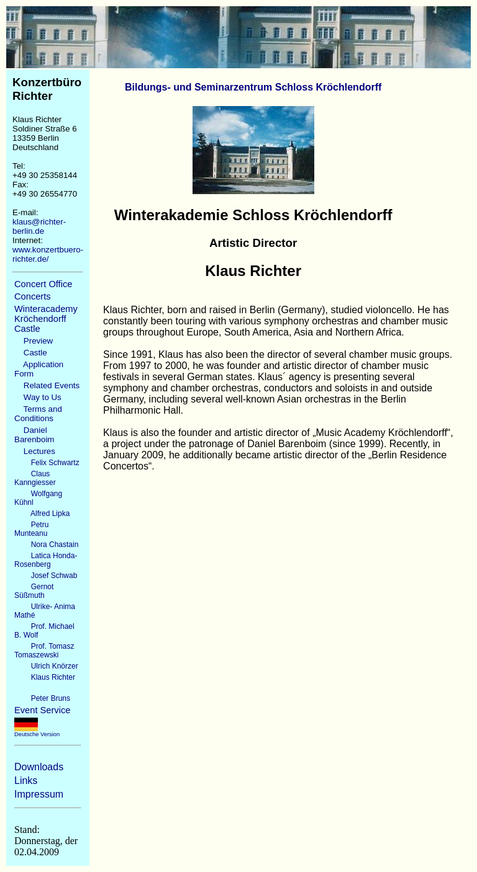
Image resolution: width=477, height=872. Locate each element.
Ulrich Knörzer (46, 666)
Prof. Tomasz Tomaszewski (44, 650)
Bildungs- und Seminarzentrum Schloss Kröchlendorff (253, 87)
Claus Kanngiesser (35, 478)
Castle (30, 352)
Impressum (38, 794)
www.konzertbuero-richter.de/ (47, 254)
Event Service (42, 710)
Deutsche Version (37, 731)
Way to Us (37, 397)
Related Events (47, 385)
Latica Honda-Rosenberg (45, 560)
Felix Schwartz (47, 462)
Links (25, 780)
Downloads (38, 767)
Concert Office (43, 284)
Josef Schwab (45, 575)
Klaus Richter (44, 677)
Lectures (34, 451)
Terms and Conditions (38, 413)
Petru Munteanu (31, 529)
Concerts (32, 296)
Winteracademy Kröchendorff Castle (46, 319)
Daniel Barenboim (34, 434)
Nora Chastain (46, 544)
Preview (33, 340)
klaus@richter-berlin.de (39, 226)
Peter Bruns (42, 698)
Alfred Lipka (42, 513)
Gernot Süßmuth (33, 591)
